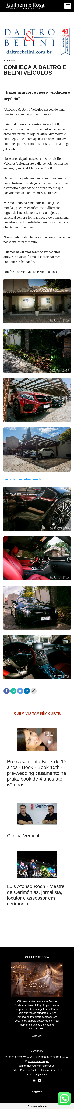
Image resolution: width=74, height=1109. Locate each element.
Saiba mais (37, 1036)
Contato (37, 1092)
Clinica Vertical (23, 835)
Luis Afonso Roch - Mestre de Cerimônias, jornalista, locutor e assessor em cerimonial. (35, 895)
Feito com (37, 1106)
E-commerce (10, 60)
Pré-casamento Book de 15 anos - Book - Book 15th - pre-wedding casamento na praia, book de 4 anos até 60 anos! (36, 773)
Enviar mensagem (38, 1061)
